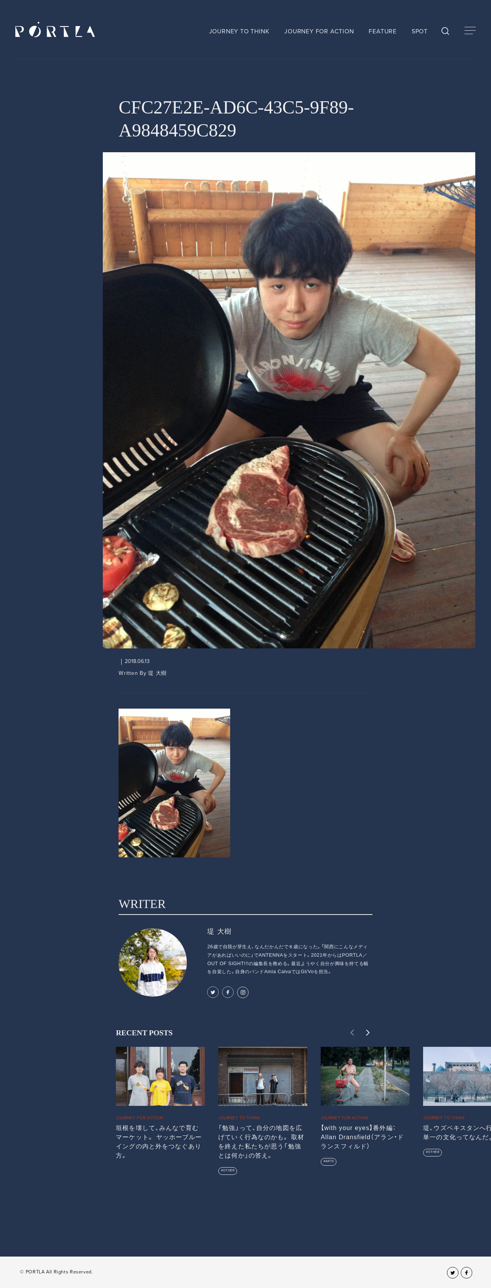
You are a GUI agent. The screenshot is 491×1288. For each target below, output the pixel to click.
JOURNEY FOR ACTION (319, 31)
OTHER (228, 1170)
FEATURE (383, 31)
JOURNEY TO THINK (239, 31)
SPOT (420, 31)
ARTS (329, 1161)
